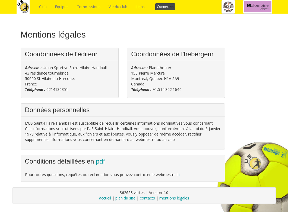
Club (43, 6)
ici (178, 174)
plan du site (125, 198)
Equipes (61, 6)
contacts (147, 198)
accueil (105, 198)
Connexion (165, 6)
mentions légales (174, 198)
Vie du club (118, 6)
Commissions (88, 6)
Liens (140, 6)
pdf (100, 161)
